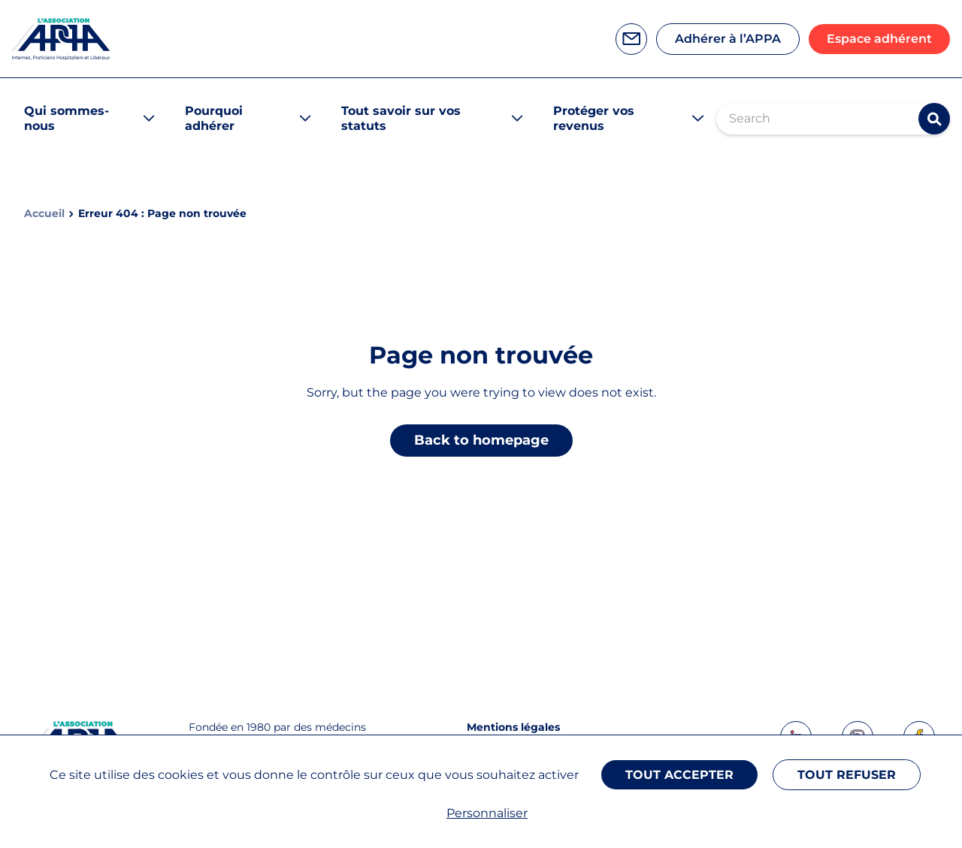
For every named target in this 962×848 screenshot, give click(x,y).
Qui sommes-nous (66, 118)
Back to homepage (481, 440)
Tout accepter (679, 775)
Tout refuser (846, 775)
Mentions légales (513, 727)
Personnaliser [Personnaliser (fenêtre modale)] (487, 813)
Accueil (44, 213)
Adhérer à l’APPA (728, 39)
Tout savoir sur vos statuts (401, 118)
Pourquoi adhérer (214, 118)
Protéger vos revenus (593, 118)
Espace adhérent (879, 39)
